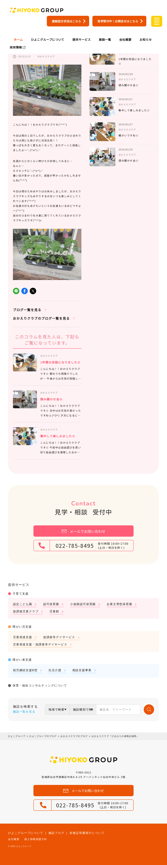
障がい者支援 (22, 659)
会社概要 (125, 35)
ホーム (18, 35)
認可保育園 (51, 604)
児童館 (54, 611)
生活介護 (54, 670)
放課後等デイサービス (59, 637)
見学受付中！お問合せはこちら (117, 21)
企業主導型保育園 (119, 604)
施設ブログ (56, 833)
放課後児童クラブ (25, 611)
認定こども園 (22, 604)
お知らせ (146, 35)
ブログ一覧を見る (27, 309)
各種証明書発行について (87, 833)
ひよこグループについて (47, 35)
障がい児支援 (22, 626)
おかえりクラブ (46, 56)
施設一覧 (105, 35)
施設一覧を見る (24, 711)
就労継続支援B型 (25, 670)
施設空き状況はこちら (66, 21)
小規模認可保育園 (83, 604)
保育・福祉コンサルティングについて (40, 685)
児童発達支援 (22, 637)
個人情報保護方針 (35, 839)
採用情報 (16, 42)
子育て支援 (21, 593)
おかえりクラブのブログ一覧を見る (41, 318)
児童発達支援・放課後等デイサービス (40, 644)
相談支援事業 (82, 670)
